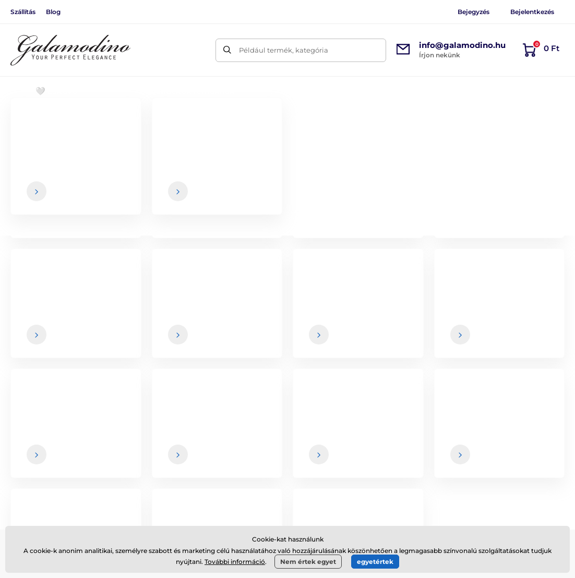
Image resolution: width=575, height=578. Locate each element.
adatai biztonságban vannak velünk (359, 345)
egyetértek (375, 561)
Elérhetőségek (529, 438)
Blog (53, 12)
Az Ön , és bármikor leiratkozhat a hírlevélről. (407, 345)
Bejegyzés (473, 12)
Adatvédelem (334, 479)
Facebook (136, 451)
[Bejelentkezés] (530, 325)
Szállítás (22, 12)
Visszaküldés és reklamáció (359, 458)
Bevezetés (26, 123)
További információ (235, 561)
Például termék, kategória (283, 50)
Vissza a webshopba (287, 267)
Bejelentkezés (532, 12)
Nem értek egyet (308, 561)
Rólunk (516, 417)
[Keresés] (227, 50)
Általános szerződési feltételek (364, 417)
